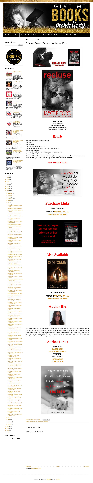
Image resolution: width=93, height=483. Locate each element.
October (9, 197)
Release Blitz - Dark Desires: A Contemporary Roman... (14, 316)
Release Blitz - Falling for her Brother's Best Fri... (13, 356)
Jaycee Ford (31, 421)
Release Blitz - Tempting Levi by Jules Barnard (14, 375)
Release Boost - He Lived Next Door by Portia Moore (15, 378)
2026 (8, 176)
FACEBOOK (57, 349)
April (9, 419)
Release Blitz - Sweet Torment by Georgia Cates (14, 389)
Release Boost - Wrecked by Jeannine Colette (13, 229)
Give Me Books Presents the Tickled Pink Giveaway (18, 131)
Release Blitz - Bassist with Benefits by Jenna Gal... (15, 322)
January (9, 424)
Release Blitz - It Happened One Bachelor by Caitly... (14, 288)
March (9, 421)
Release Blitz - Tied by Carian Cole (15, 254)
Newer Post (28, 466)
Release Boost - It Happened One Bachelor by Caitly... (14, 263)
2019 (8, 188)
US (55, 212)
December (10, 193)
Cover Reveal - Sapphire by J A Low (15, 293)
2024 (8, 179)
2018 (8, 190)
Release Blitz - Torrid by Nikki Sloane (15, 295)
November (10, 195)
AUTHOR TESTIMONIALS (30, 35)
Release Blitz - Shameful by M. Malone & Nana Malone (14, 383)
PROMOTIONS (71, 35)
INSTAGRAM (57, 359)
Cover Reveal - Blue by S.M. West (14, 224)
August (9, 200)
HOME (7, 35)
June (9, 204)
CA (63, 212)
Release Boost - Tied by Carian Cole (15, 208)
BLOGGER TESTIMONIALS (52, 35)
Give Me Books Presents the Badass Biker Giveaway (18, 141)
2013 (8, 432)
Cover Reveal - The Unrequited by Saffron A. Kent (14, 247)
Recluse (35, 421)
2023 (8, 181)
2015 (8, 428)
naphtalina (49, 479)
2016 (8, 426)
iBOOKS (63, 214)
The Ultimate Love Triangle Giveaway (16, 122)
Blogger (58, 479)
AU (67, 212)
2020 (8, 186)
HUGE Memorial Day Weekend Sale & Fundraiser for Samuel (17, 72)
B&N (50, 214)
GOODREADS (57, 362)
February (10, 422)
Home (57, 466)
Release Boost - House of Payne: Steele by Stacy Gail (17, 83)
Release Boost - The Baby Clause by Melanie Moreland (15, 386)
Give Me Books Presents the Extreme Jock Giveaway (18, 102)
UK (59, 212)
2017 (8, 191)
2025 (8, 177)
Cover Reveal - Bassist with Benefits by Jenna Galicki (15, 415)
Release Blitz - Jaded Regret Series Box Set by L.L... (15, 369)
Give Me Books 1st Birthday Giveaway (16, 92)
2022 (8, 183)
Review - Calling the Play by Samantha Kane (17, 151)
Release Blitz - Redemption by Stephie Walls (14, 271)
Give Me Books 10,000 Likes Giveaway (17, 112)
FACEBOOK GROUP (57, 352)
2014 (8, 430)
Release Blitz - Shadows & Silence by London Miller (14, 303)
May (9, 417)
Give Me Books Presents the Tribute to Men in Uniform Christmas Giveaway (18, 162)
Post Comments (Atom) (36, 468)
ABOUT (15, 35)
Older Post (86, 466)
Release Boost (40, 421)
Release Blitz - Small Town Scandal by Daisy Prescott (15, 238)
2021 (8, 184)
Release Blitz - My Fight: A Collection (15, 313)
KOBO (56, 214)
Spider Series (45, 421)
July (9, 202)
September (10, 198)
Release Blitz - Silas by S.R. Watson (15, 364)
